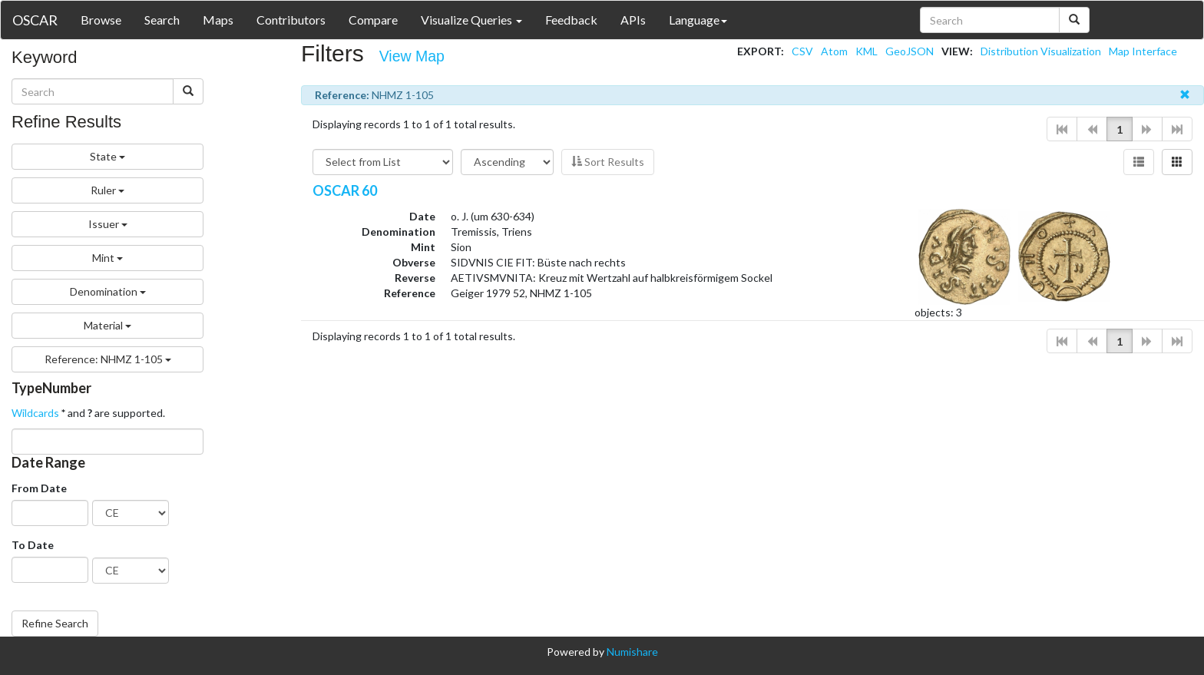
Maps (218, 19)
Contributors (291, 19)
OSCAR (35, 20)
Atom (834, 51)
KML (866, 51)
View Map (412, 56)
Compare (373, 19)
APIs (633, 19)
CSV (802, 51)
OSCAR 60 (345, 190)
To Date (33, 544)
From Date (39, 488)
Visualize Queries (471, 19)
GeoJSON (909, 51)
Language (698, 19)
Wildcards (35, 412)
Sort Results (607, 161)
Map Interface (1143, 51)
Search (162, 19)
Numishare (632, 651)
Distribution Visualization (1041, 51)
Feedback (571, 19)
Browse (101, 19)
